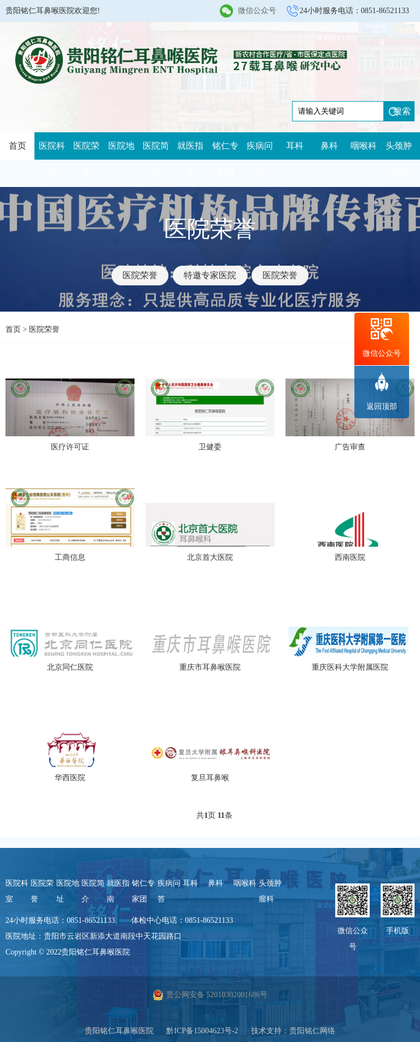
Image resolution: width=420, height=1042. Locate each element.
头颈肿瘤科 (399, 159)
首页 (17, 145)
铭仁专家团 (225, 159)
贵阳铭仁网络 (312, 1031)
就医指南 (190, 159)
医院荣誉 (86, 159)
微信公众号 (257, 11)
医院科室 (52, 159)
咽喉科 (364, 145)
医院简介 (156, 159)
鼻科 (329, 145)
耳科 (295, 145)
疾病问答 (260, 159)
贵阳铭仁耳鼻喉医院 (119, 1031)
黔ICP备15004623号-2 (202, 1031)
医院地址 (121, 159)
